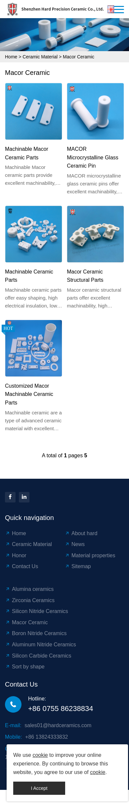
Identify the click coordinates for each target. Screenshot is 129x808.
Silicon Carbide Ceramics (38, 656)
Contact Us (21, 566)
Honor (15, 555)
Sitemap (77, 566)
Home (11, 56)
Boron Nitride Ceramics (35, 633)
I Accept (39, 788)
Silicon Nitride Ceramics (36, 611)
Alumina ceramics (29, 589)
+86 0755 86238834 (60, 708)
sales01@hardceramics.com (57, 725)
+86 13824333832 (46, 737)
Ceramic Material (40, 56)
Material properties (89, 555)
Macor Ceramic (78, 56)
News (74, 544)
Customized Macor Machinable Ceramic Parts (29, 394)
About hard (80, 533)
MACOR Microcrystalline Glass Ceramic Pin (92, 157)
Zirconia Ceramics (30, 600)
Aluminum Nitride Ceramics (40, 644)
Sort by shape (25, 666)
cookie (40, 755)
